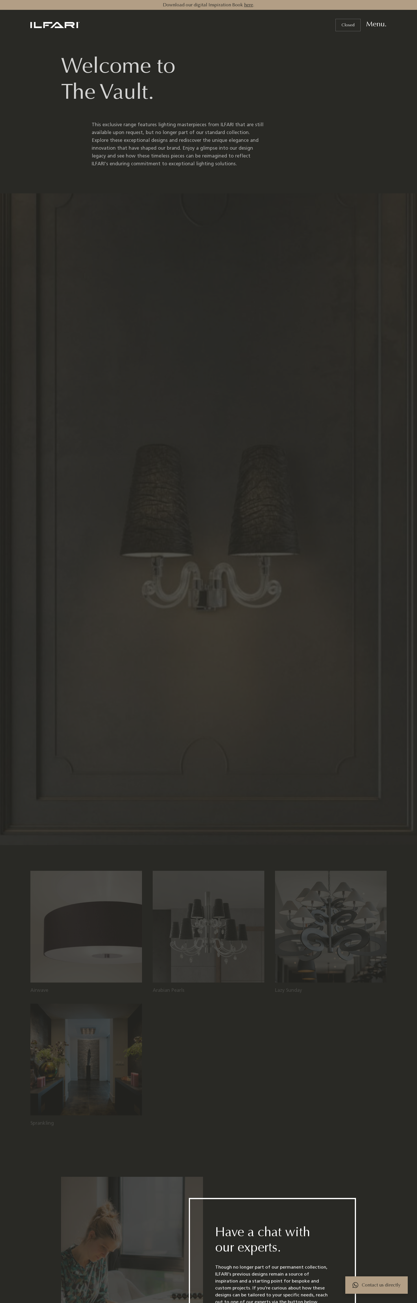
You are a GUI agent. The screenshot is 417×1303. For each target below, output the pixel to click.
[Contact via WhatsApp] (376, 1285)
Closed (348, 25)
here (248, 5)
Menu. (376, 24)
